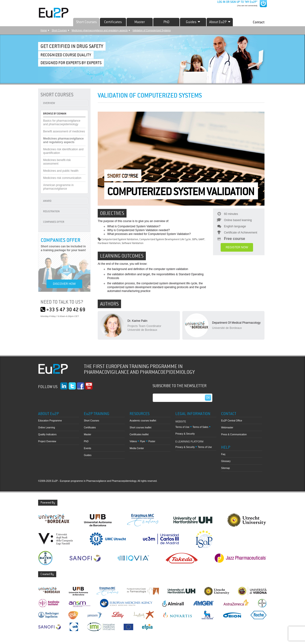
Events (87, 448)
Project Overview (47, 441)
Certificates (113, 22)
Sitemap (225, 468)
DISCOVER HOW (64, 284)
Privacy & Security (185, 433)
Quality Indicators (47, 434)
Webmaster (227, 427)
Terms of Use (182, 427)
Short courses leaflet (140, 427)
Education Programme (50, 420)
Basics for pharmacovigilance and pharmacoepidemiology (61, 122)
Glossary (225, 461)
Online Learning (46, 427)
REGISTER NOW (237, 247)
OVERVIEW (49, 103)
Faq (223, 454)
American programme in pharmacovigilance (58, 186)
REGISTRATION (51, 211)
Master (139, 22)
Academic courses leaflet (143, 420)
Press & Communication (234, 434)
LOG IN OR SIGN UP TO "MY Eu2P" (237, 2)
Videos (133, 441)
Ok (208, 397)
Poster (151, 441)
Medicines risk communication (62, 178)
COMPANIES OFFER (53, 221)
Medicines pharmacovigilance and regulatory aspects (100, 30)
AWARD (47, 201)
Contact (258, 22)
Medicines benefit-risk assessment (57, 161)
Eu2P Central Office (231, 420)
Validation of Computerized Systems (151, 30)
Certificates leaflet (139, 434)
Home (44, 30)
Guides (88, 455)
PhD (166, 22)
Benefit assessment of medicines (64, 131)
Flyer (142, 441)
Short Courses (86, 22)
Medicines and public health (60, 170)
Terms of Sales (200, 427)
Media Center (137, 448)
